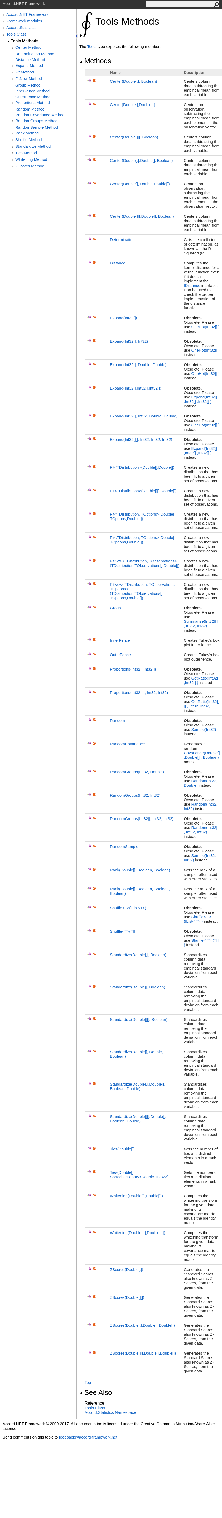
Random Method (30, 109)
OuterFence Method (32, 96)
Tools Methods (24, 40)
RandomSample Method (36, 127)
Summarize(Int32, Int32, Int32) (201, 623)
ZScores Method (29, 166)
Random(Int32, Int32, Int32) (201, 829)
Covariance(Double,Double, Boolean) (202, 755)
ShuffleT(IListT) (128, 908)
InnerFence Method (32, 91)
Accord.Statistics (21, 27)
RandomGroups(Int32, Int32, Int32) (141, 818)
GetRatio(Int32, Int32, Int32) (201, 703)
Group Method (28, 85)
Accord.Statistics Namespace (110, 1412)
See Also (95, 1392)
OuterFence (120, 654)
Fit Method (24, 72)
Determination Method (34, 54)
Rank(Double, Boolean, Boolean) (140, 870)
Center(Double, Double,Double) (140, 184)
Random (117, 720)
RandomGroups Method (36, 120)
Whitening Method (31, 159)
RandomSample (124, 846)
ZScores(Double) (126, 1269)
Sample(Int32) (203, 729)
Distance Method (30, 59)
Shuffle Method (28, 139)
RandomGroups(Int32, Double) (137, 772)
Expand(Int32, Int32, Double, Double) (143, 416)
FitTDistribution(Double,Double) (142, 467)
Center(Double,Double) (132, 104)
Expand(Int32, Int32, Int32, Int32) (141, 439)
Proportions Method (32, 102)
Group (115, 608)
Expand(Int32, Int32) (129, 341)
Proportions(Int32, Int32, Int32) (139, 692)
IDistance (192, 285)
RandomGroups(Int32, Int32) (135, 795)
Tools (91, 46)
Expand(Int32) (123, 318)
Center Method (28, 47)
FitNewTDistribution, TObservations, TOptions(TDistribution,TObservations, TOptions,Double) (143, 591)
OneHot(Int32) (205, 326)
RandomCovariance (127, 744)
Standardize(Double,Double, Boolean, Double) (137, 1086)
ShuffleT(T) (123, 931)
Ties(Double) (122, 1149)
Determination (122, 239)
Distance (117, 263)
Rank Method (27, 133)
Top (88, 1382)
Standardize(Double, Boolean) (138, 954)
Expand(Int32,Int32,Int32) (135, 388)
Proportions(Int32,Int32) (133, 669)
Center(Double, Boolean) (133, 81)
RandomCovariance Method (40, 115)
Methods (95, 61)
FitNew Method (28, 78)
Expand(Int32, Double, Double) (138, 364)
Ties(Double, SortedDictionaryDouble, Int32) (139, 1174)
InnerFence (120, 640)
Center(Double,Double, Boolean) (141, 160)
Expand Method (29, 65)
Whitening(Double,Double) (136, 1196)
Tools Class (16, 34)
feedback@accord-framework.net (88, 1437)
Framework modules (24, 21)
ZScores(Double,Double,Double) (142, 1325)
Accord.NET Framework (27, 14)
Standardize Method (33, 146)
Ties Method (26, 153)
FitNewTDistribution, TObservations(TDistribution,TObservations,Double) (145, 563)
